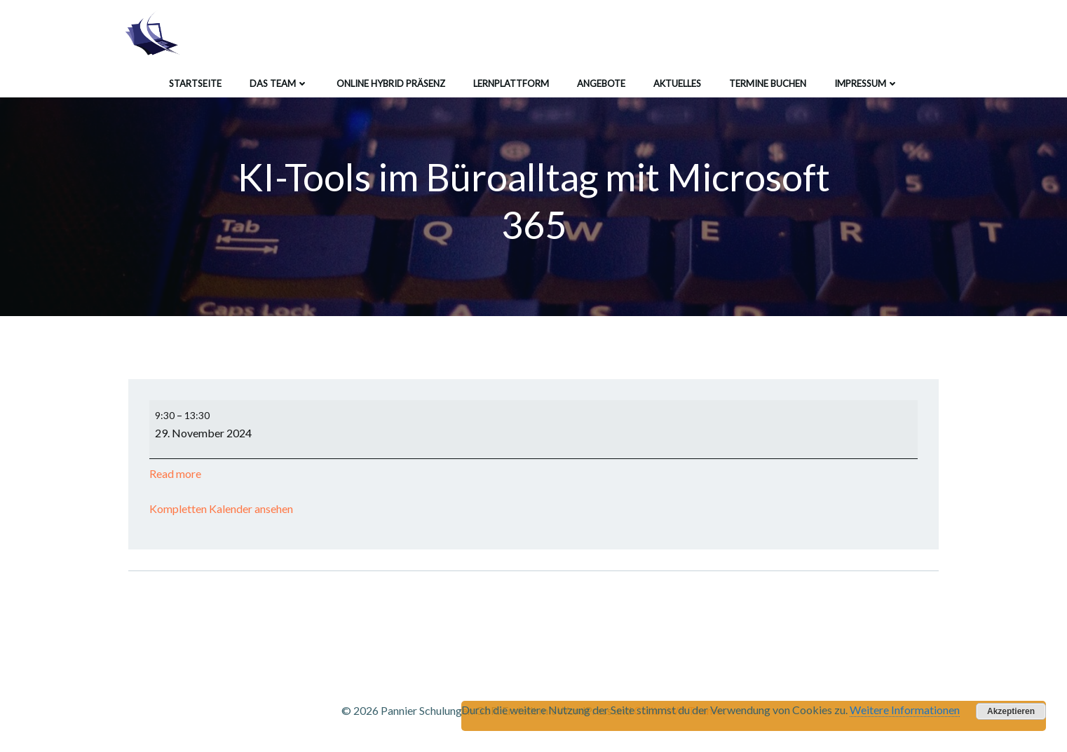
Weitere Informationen (905, 709)
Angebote (601, 83)
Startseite (195, 83)
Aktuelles (677, 83)
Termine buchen (767, 83)
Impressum (866, 83)
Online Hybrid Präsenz (391, 83)
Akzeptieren (1011, 711)
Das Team (279, 83)
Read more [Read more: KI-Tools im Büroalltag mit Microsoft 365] (175, 473)
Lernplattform (511, 83)
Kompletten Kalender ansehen (221, 508)
